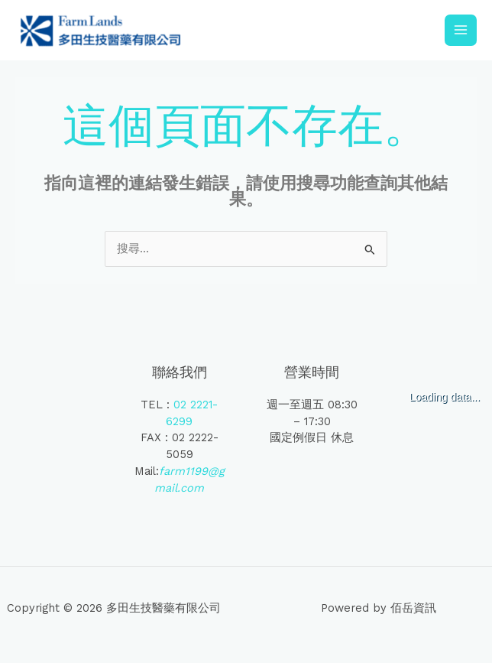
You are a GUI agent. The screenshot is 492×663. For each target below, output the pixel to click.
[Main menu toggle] (461, 33)
